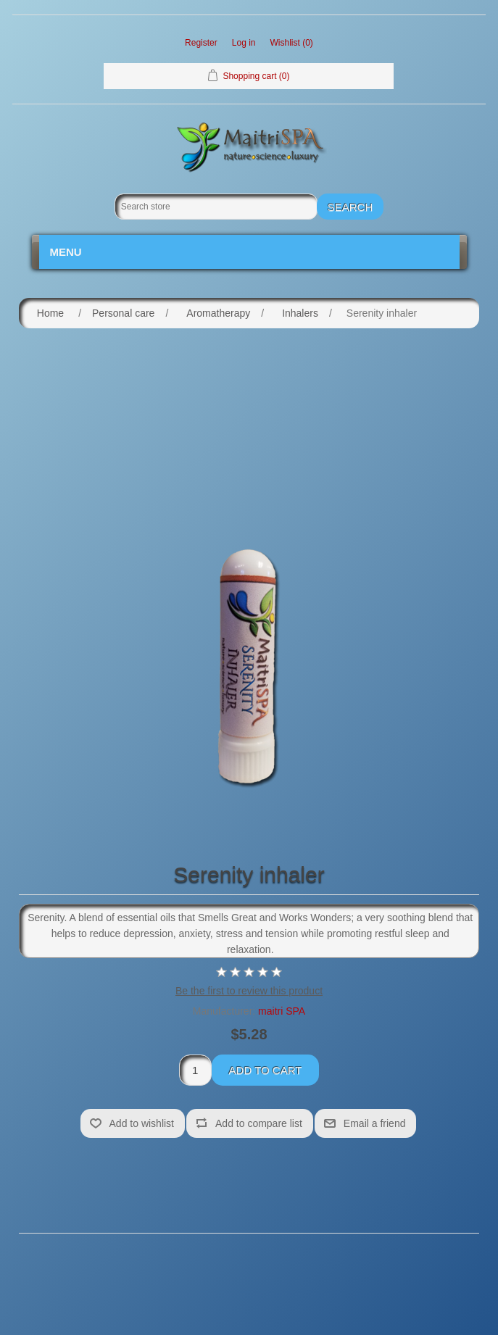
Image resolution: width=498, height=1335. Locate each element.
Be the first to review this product (249, 991)
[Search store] (216, 207)
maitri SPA (281, 1011)
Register (201, 43)
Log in (244, 43)
